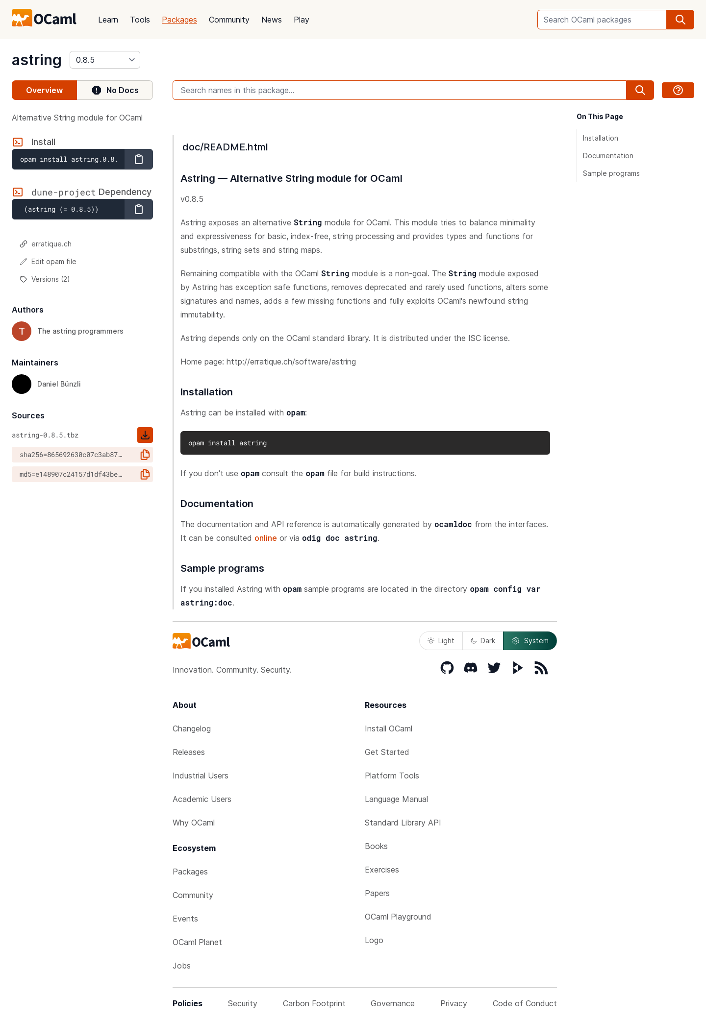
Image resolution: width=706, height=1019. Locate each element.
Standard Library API (403, 822)
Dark (483, 640)
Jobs (182, 965)
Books (376, 846)
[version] (105, 60)
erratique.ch (46, 244)
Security (242, 1003)
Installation (600, 138)
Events (185, 918)
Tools (140, 19)
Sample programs (611, 173)
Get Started (387, 752)
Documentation (608, 155)
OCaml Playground (398, 917)
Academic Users (202, 799)
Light (441, 640)
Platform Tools (392, 775)
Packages (179, 19)
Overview (44, 90)
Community (229, 19)
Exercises (382, 869)
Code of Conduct (525, 1003)
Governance (393, 1003)
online (265, 538)
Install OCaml (388, 728)
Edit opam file (48, 261)
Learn (108, 19)
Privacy (453, 1003)
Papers (377, 893)
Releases (189, 752)
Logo (374, 940)
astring (37, 60)
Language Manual (396, 799)
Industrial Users (200, 775)
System (530, 640)
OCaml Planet (197, 942)
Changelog (192, 728)
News (271, 19)
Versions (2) (45, 279)
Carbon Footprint (314, 1003)
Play (301, 19)
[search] (680, 19)
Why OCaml (194, 822)
